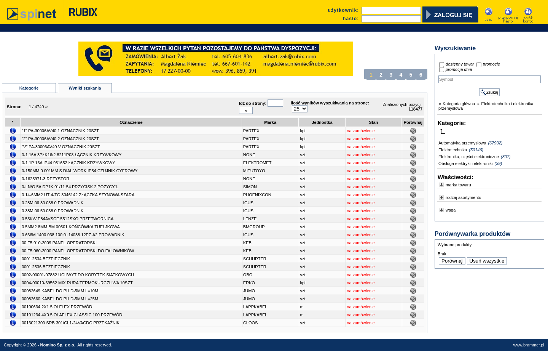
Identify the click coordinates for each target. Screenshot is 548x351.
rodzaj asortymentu (463, 197)
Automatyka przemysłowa (462, 143)
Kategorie (29, 88)
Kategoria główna (459, 103)
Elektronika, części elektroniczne (468, 156)
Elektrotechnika (452, 149)
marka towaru (458, 185)
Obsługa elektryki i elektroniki (465, 163)
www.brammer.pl (528, 345)
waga (451, 210)
